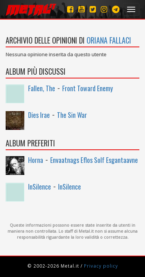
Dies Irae (39, 115)
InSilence (39, 186)
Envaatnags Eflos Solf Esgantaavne (94, 160)
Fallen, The (41, 88)
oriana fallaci (109, 40)
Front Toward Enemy (87, 88)
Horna (35, 160)
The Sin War (72, 115)
